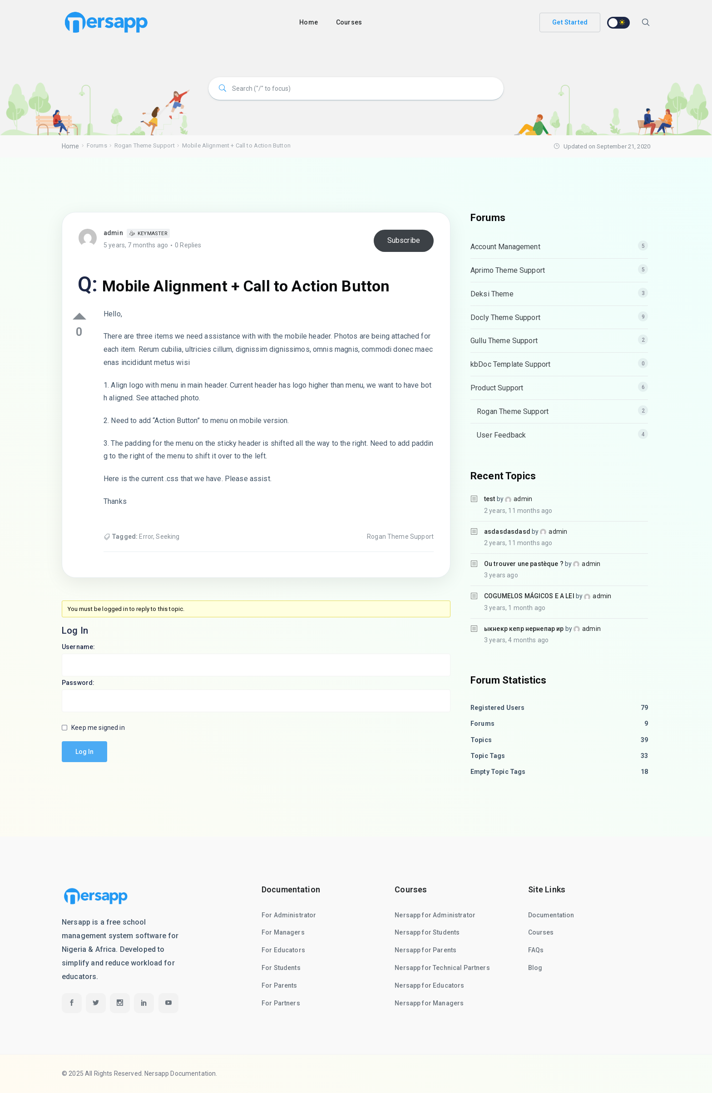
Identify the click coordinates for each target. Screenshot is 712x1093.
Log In (84, 751)
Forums (97, 145)
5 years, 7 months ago (136, 245)
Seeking (167, 536)
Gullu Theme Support (504, 340)
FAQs (536, 950)
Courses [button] (349, 22)
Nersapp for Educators (429, 985)
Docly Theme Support (505, 317)
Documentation (551, 915)
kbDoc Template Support (510, 364)
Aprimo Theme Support (507, 270)
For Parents (279, 985)
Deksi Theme (492, 294)
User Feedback (501, 435)
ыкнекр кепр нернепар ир (524, 628)
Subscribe (403, 240)
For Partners (281, 1003)
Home (308, 22)
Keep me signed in (98, 727)
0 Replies (188, 245)
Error (146, 536)
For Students (281, 967)
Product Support (496, 388)
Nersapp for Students (427, 932)
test (489, 498)
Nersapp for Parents (425, 950)
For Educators (283, 950)
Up (79, 316)
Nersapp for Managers (429, 1003)
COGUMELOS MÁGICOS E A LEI (529, 596)
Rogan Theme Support (144, 145)
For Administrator (289, 915)
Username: (78, 646)
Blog (535, 967)
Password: (78, 682)
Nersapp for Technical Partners (442, 967)
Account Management (505, 246)
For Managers (283, 932)
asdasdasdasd (507, 531)
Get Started (570, 22)
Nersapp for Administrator (435, 915)
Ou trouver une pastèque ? (524, 563)
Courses (541, 932)
